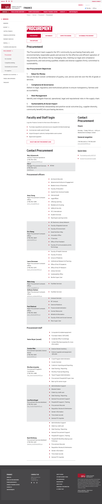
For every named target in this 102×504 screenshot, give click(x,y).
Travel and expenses (9, 78)
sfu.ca (3, 1)
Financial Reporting (9, 35)
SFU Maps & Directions (62, 477)
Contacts (62, 12)
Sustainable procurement (11, 66)
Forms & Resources (34, 12)
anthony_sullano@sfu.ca (34, 296)
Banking (5, 23)
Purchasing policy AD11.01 (88, 155)
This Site (88, 8)
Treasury (6, 82)
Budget (5, 27)
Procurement (41, 15)
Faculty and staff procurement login (40, 142)
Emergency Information (63, 486)
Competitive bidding (10, 62)
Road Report (60, 481)
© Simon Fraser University (83, 491)
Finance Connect (96, 1)
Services (5, 12)
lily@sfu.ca (30, 170)
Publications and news (18, 12)
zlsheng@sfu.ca (32, 240)
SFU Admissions (60, 479)
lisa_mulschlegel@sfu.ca (34, 406)
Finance (28, 7)
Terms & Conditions (82, 490)
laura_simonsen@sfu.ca (34, 270)
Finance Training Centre (50, 12)
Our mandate (8, 59)
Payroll (5, 43)
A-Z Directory (60, 489)
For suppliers (8, 70)
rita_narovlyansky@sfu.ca (35, 375)
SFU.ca (94, 8)
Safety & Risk (60, 474)
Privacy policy (89, 490)
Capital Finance (7, 31)
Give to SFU (59, 484)
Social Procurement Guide (88, 158)
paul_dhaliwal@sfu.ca (33, 315)
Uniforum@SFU (73, 12)
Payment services (8, 39)
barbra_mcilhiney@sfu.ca (34, 444)
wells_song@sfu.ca (33, 288)
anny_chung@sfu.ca (33, 204)
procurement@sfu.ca (84, 144)
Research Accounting (9, 74)
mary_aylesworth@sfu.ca (34, 162)
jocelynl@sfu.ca (31, 357)
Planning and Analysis (9, 47)
